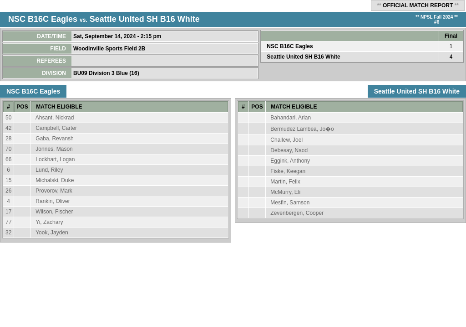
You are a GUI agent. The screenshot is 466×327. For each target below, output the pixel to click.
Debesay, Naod (289, 150)
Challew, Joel (286, 140)
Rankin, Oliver (52, 201)
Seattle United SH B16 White (145, 19)
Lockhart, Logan (55, 159)
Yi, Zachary (49, 222)
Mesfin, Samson (289, 202)
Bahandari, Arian (290, 117)
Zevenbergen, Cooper (297, 213)
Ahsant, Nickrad (54, 117)
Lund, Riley (49, 170)
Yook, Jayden (51, 232)
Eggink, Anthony (290, 161)
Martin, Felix (285, 181)
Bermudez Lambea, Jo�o (302, 129)
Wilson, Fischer (54, 211)
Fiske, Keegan (287, 171)
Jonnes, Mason (53, 149)
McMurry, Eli (285, 192)
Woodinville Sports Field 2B (110, 48)
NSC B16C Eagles (42, 19)
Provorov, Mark (53, 191)
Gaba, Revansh (54, 138)
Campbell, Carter (56, 128)
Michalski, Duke (54, 180)
